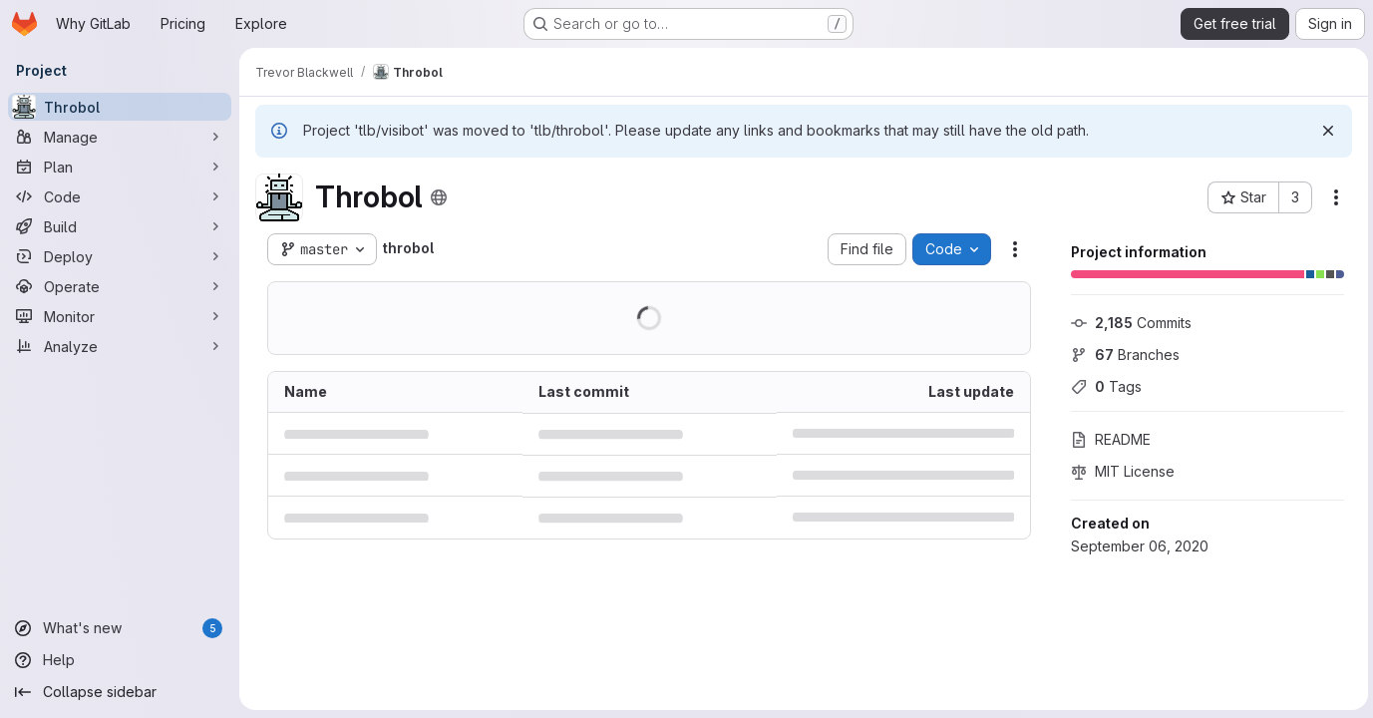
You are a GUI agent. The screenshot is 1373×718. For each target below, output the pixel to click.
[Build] (119, 226)
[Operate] (119, 286)
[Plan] (119, 166)
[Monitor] (119, 316)
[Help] (119, 660)
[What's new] (119, 628)
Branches (1122, 354)
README (1108, 439)
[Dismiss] (1325, 131)
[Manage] (119, 137)
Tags (1103, 386)
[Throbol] (119, 107)
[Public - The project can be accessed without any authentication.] (439, 197)
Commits (1128, 322)
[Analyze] (119, 346)
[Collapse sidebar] (119, 692)
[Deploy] (119, 256)
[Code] (119, 196)
